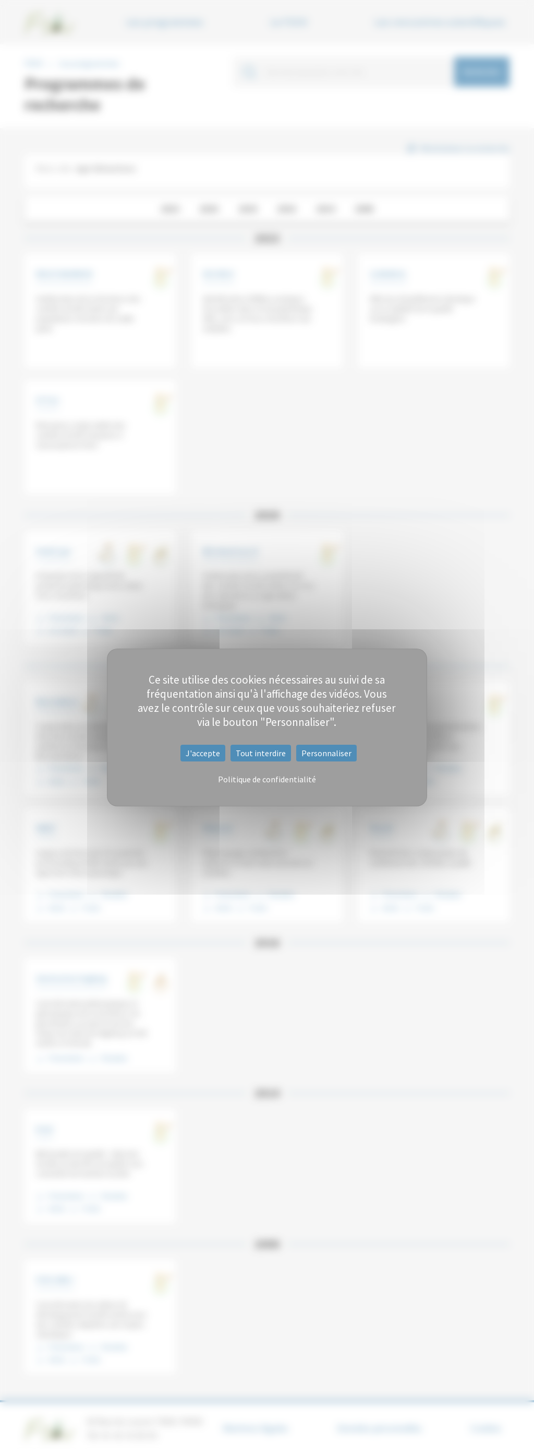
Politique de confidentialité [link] (267, 779)
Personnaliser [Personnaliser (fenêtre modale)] (326, 753)
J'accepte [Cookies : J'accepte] (203, 753)
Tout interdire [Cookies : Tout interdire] (261, 753)
